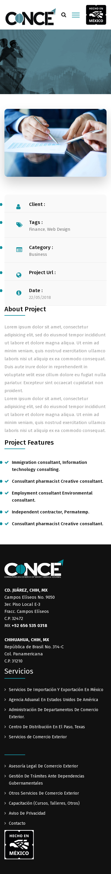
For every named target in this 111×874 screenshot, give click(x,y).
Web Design (58, 229)
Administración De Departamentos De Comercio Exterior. (53, 713)
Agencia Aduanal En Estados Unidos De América (53, 699)
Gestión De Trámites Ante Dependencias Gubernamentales (46, 780)
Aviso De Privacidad (27, 813)
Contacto (17, 823)
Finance (37, 229)
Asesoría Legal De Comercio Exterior (43, 766)
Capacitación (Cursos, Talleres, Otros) (44, 803)
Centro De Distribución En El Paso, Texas (47, 726)
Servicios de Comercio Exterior (38, 736)
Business (38, 254)
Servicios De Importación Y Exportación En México (56, 689)
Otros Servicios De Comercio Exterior (44, 793)
